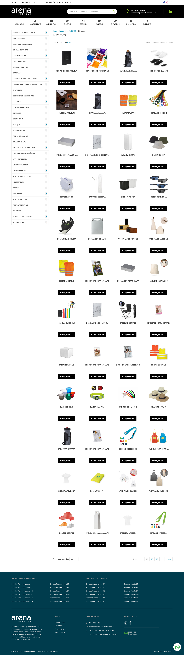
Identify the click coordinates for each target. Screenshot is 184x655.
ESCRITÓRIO (30, 118)
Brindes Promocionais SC (59, 591)
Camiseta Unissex (128, 533)
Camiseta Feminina (66, 491)
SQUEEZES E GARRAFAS (30, 216)
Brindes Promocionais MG (60, 594)
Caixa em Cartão (128, 155)
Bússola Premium (67, 113)
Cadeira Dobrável (128, 323)
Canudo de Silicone (128, 407)
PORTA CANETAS (30, 199)
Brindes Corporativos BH (95, 601)
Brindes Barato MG (131, 594)
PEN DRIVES (30, 193)
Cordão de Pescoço (128, 449)
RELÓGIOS (30, 210)
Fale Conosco (65, 2)
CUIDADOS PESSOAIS (30, 107)
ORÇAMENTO (66, 82)
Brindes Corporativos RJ (95, 587)
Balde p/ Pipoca (128, 197)
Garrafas (147, 24)
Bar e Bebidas (35, 24)
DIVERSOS (30, 113)
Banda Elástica (97, 407)
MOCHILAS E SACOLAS (30, 176)
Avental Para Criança (159, 449)
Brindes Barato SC (131, 591)
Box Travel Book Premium (97, 155)
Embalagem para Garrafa (97, 533)
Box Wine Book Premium (67, 71)
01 (147, 559)
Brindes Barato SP (131, 584)
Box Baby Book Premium (97, 323)
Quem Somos (25, 2)
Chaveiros (115, 24)
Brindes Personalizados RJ (22, 587)
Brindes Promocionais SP (59, 584)
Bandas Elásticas (67, 323)
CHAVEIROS (30, 90)
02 (152, 559)
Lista (68, 42)
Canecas (99, 24)
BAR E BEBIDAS (30, 38)
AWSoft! (169, 651)
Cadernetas (51, 24)
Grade (58, 42)
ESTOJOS (30, 124)
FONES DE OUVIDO (30, 136)
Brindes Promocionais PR (59, 598)
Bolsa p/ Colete (97, 491)
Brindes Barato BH (131, 601)
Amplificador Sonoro (128, 239)
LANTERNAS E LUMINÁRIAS (30, 153)
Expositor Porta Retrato (97, 281)
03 (157, 559)
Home (14, 2)
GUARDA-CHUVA (30, 141)
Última (168, 559)
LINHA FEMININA (30, 170)
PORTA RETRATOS (30, 205)
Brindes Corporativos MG (95, 594)
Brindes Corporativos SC (95, 591)
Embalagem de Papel (97, 239)
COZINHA (30, 101)
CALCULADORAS (30, 61)
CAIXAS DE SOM (30, 55)
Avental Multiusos (159, 281)
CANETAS (30, 72)
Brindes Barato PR (131, 598)
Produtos (38, 2)
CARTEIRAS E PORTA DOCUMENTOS (30, 84)
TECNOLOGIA (30, 222)
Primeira (135, 559)
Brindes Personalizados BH (22, 601)
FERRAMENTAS (30, 130)
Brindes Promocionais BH (59, 601)
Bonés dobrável (66, 533)
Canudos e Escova (97, 197)
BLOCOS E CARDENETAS (30, 44)
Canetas (67, 24)
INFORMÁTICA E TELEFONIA (30, 147)
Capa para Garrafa (128, 71)
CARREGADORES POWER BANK (30, 78)
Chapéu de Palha (158, 407)
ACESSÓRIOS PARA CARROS (30, 32)
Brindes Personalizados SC (22, 591)
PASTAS (30, 187)
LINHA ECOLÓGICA (30, 164)
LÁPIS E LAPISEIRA (30, 159)
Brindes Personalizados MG (22, 594)
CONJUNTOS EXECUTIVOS (30, 95)
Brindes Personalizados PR (22, 598)
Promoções (50, 2)
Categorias (19, 24)
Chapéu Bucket (158, 155)
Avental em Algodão (158, 491)
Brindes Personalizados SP (22, 584)
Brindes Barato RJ (131, 587)
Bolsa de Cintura (159, 197)
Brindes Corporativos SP (95, 584)
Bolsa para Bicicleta (66, 239)
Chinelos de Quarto (158, 71)
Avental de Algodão (158, 239)
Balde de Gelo (66, 407)
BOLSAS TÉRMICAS (30, 49)
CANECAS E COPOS (30, 67)
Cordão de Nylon (159, 113)
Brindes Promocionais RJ (59, 587)
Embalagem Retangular (67, 155)
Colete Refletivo (128, 113)
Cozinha (83, 24)
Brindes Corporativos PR (95, 598)
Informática (131, 24)
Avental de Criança (128, 491)
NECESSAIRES (30, 182)
